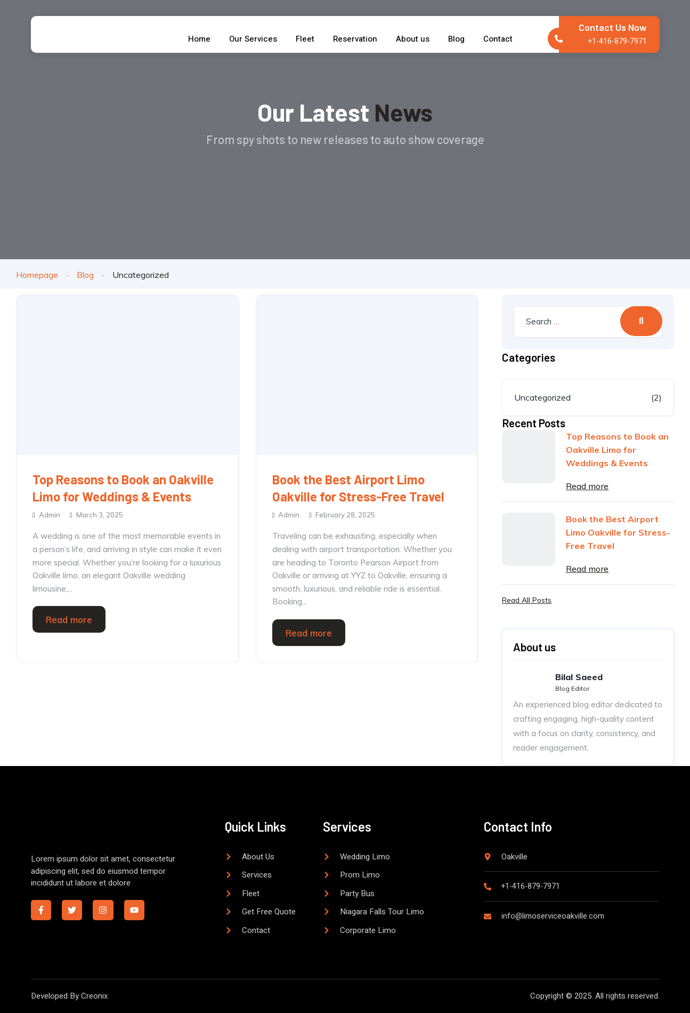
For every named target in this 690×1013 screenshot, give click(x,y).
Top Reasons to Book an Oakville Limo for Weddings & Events (123, 488)
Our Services (249, 39)
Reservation (357, 39)
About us (417, 39)
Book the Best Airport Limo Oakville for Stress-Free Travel (358, 488)
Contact (507, 39)
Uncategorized (542, 397)
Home (193, 39)
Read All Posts (526, 600)
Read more (69, 619)
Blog (463, 39)
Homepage (37, 274)
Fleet (304, 39)
